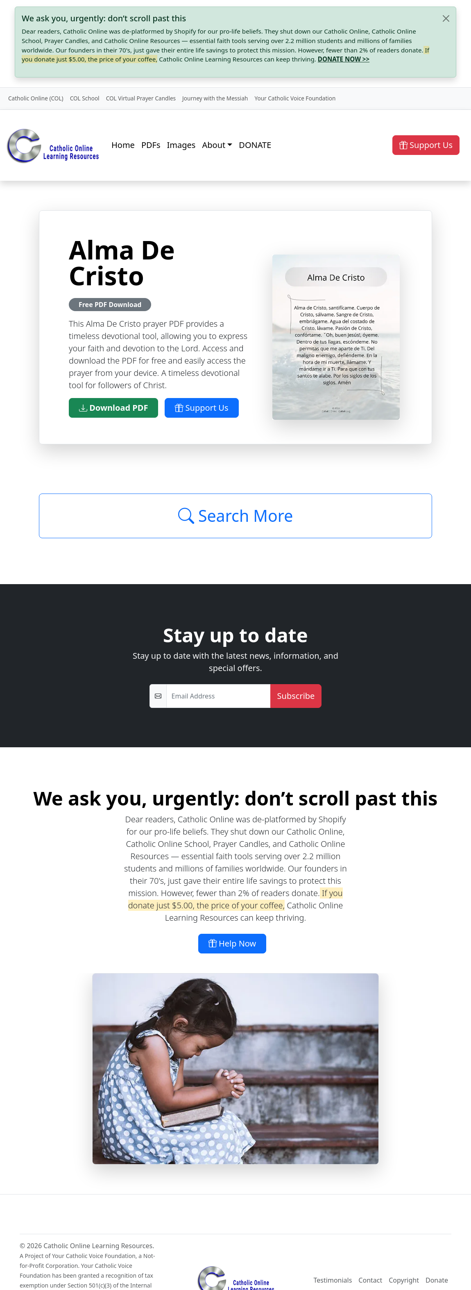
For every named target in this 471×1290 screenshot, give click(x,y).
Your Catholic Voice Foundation (294, 98)
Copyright (404, 1280)
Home (123, 144)
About (213, 144)
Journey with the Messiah (215, 98)
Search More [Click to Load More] (235, 516)
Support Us (426, 144)
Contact (370, 1280)
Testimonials (333, 1280)
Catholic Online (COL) (35, 98)
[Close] (446, 18)
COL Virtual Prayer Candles (141, 98)
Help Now (232, 943)
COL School (85, 98)
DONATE (255, 144)
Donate (437, 1280)
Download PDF (113, 407)
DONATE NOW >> (343, 59)
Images (181, 144)
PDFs (151, 144)
